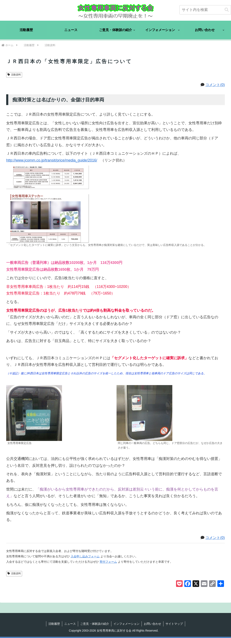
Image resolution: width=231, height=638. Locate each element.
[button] (226, 9)
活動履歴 (54, 623)
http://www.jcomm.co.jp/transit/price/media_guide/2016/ (53, 160)
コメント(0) (215, 85)
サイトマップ (174, 623)
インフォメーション (126, 623)
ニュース (70, 623)
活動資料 (14, 74)
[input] (205, 9)
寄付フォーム (108, 561)
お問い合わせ (152, 623)
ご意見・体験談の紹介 (94, 623)
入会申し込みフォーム (85, 556)
